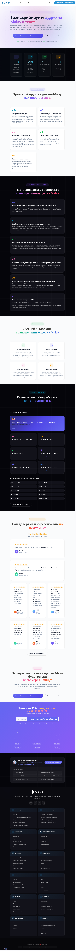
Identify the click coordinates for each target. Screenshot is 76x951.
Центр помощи (44, 901)
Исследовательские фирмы (19, 844)
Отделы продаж (16, 847)
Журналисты (44, 836)
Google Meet (43, 885)
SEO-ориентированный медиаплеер (49, 817)
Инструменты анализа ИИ (47, 814)
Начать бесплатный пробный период (43, 719)
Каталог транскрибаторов (19, 912)
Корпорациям (16, 836)
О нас (42, 923)
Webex (42, 887)
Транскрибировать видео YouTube (48, 822)
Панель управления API (18, 885)
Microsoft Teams (44, 882)
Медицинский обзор (45, 858)
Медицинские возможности (47, 860)
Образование (16, 839)
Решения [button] (22, 2)
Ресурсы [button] (30, 2)
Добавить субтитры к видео (47, 820)
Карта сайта (26, 947)
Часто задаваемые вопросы (47, 904)
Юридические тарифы (18, 868)
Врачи (42, 863)
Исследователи (44, 839)
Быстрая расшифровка (18, 820)
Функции (15, 814)
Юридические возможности (19, 860)
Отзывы (15, 928)
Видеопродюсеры (45, 844)
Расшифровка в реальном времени (21, 825)
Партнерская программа (18, 887)
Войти (51, 2)
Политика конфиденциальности (37, 947)
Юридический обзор (17, 858)
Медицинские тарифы (46, 868)
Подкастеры (43, 841)
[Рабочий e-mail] (23, 719)
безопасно (37, 798)
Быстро (54, 796)
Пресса (42, 928)
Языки (14, 901)
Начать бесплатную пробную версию (28, 36)
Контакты (43, 931)
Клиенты (15, 925)
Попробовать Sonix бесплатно (65, 2)
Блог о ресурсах (16, 909)
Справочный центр (31, 763)
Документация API (17, 882)
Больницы (43, 866)
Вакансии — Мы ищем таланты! (48, 925)
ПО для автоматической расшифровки (22, 817)
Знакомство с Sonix (17, 906)
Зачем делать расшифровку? (47, 909)
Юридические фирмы (18, 866)
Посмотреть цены (53, 35)
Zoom (42, 879)
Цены (37, 2)
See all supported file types (21, 504)
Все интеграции (44, 890)
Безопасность (44, 933)
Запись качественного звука (47, 912)
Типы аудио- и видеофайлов (19, 904)
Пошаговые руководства (46, 906)
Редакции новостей (17, 841)
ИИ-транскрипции (46, 796)
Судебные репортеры (18, 863)
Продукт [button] (15, 2)
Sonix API (15, 879)
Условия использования (51, 947)
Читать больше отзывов (37, 653)
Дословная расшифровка (19, 822)
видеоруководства (29, 764)
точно (57, 796)
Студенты (43, 847)
